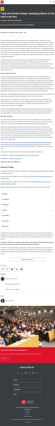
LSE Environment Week (27, 133)
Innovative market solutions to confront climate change (24, 155)
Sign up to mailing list (27, 259)
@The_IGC (7, 144)
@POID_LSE (39, 144)
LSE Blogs (27, 194)
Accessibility (27, 221)
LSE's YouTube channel (41, 123)
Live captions (27, 199)
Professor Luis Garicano (11, 278)
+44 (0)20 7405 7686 (27, 416)
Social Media (27, 215)
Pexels (48, 187)
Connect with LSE (27, 367)
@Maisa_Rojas (16, 94)
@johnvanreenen (15, 109)
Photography (27, 204)
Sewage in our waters (15, 158)
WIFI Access (27, 226)
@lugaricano (12, 76)
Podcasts (27, 210)
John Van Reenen (9, 300)
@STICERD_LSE (35, 142)
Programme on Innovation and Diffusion (24, 144)
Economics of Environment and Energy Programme (16, 142)
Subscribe (4, 358)
